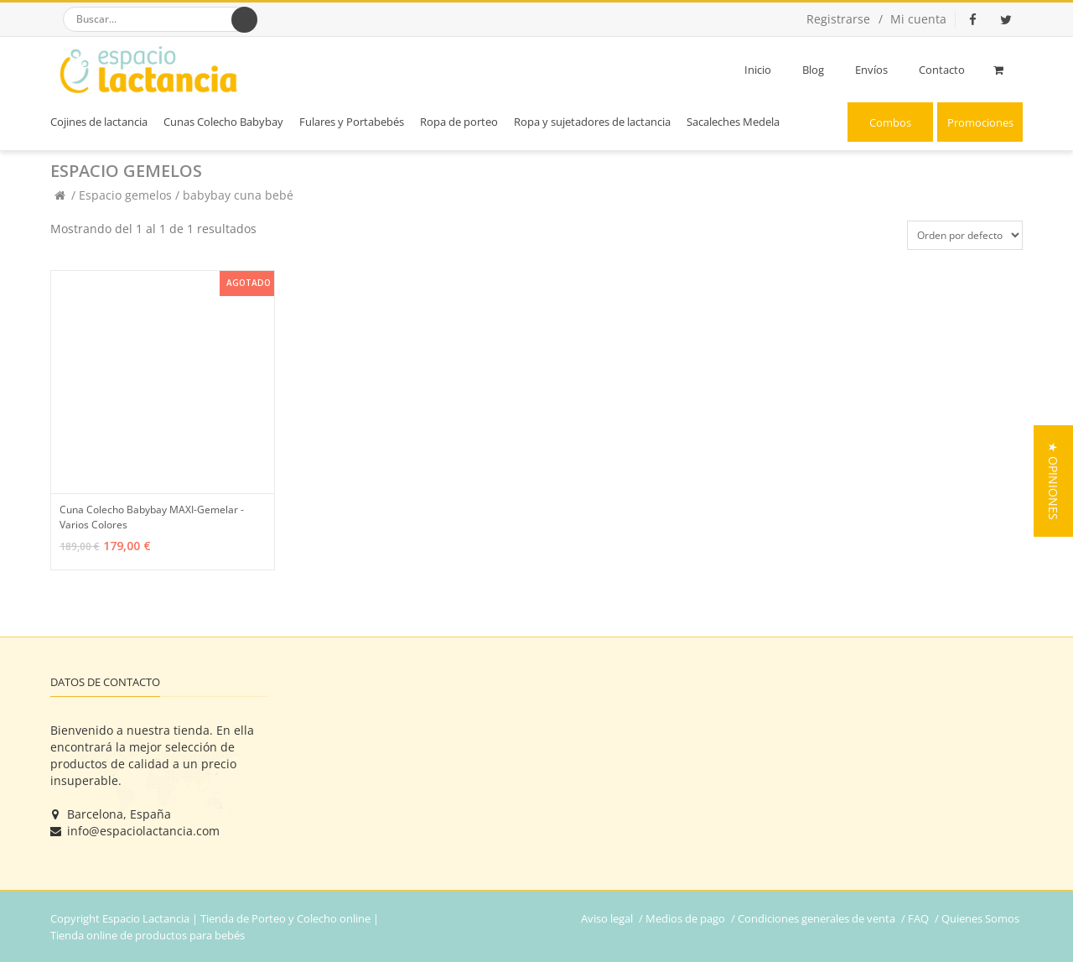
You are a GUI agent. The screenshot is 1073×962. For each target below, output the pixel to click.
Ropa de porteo (459, 121)
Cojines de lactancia (99, 121)
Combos (890, 122)
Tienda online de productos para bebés (147, 935)
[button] (1053, 481)
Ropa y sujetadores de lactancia (592, 121)
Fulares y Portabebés (351, 121)
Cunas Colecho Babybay (223, 121)
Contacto (942, 69)
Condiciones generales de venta (816, 918)
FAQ (918, 918)
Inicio (757, 69)
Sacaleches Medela (733, 121)
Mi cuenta (918, 19)
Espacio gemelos (127, 195)
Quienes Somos (980, 918)
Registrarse (838, 19)
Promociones (980, 122)
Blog (813, 69)
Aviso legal (607, 918)
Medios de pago (685, 918)
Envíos (871, 69)
